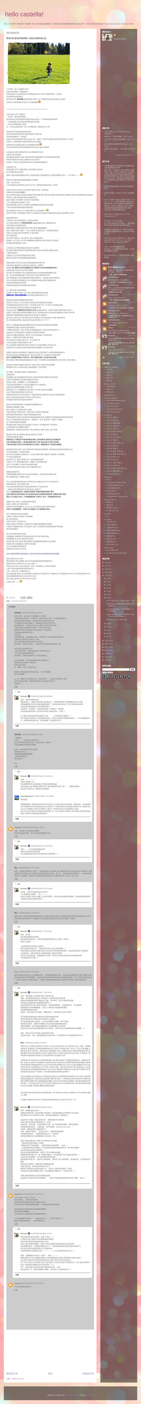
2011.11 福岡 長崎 (113, 443)
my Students (111, 550)
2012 (107, 644)
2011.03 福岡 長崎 (113, 431)
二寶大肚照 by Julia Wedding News (117, 132)
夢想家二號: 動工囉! (115, 292)
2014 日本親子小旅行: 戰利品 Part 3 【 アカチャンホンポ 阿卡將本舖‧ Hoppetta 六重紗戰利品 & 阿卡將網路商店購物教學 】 (119, 202)
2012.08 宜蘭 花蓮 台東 (115, 454)
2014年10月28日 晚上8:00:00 (41, 696)
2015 (107, 572)
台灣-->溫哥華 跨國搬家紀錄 (114, 247)
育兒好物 (109, 542)
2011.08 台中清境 (113, 437)
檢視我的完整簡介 (120, 39)
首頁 (50, 1373)
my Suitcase (110, 474)
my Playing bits (112, 488)
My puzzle (110, 491)
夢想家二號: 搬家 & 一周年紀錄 (115, 149)
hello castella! (24, 14)
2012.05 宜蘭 (111, 448)
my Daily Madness (113, 485)
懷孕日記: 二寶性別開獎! (113, 136)
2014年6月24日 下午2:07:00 (33, 1194)
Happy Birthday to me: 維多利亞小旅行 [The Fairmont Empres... (120, 615)
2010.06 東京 (111, 420)
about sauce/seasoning (114, 400)
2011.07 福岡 (111, 434)
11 (108, 582)
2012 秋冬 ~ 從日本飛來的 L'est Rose (121, 282)
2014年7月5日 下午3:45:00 (44, 796)
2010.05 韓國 (111, 417)
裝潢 (108, 505)
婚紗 (108, 381)
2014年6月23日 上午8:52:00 (28, 913)
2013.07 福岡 (111, 460)
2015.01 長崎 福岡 (113, 471)
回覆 (16, 687)
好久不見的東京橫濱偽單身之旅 (115, 144)
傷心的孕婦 (112, 325)
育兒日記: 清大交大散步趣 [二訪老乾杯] (121, 308)
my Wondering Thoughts (115, 496)
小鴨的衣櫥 (110, 528)
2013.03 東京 (111, 457)
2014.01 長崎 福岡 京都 (115, 468)
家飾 (108, 502)
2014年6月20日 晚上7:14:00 (32, 613)
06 (108, 598)
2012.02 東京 (111, 446)
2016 (107, 569)
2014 (107, 575)
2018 (107, 563)
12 (108, 578)
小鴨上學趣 (110, 525)
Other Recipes (111, 412)
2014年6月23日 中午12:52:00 (41, 846)
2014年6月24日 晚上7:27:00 (41, 1233)
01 (108, 636)
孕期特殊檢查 (111, 533)
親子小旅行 (110, 544)
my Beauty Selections (114, 482)
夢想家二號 (110, 508)
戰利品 (108, 392)
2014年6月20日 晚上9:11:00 (32, 734)
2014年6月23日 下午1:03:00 (41, 931)
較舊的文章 (88, 1373)
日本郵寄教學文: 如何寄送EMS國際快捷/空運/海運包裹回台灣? (119, 167)
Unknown (18, 827)
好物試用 (109, 536)
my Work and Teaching (114, 553)
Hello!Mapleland (27, 796)
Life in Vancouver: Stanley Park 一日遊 (120, 601)
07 (108, 594)
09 (108, 588)
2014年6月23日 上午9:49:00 (28, 972)
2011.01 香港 (111, 429)
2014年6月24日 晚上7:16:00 (41, 1107)
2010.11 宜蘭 (111, 426)
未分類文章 (108, 395)
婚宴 (108, 378)
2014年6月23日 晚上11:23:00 (35, 1043)
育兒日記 (109, 539)
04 (108, 627)
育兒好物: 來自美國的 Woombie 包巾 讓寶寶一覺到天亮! (121, 353)
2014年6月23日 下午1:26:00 (41, 992)
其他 (108, 372)
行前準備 (109, 386)
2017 (107, 566)
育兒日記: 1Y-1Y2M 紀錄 (113, 221)
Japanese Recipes (113, 409)
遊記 (108, 389)
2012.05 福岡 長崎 (113, 451)
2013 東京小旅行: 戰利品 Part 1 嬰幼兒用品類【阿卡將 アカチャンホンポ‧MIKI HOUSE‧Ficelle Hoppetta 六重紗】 (119, 240)
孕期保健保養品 (112, 530)
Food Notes (110, 406)
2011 (107, 647)
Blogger (90, 1395)
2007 (107, 660)
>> (134, 155)
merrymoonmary (72, 1395)
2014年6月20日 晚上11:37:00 (33, 827)
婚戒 (108, 375)
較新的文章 (12, 1373)
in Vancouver (111, 511)
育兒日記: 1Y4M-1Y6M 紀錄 (116, 619)
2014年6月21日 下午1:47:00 (28, 868)
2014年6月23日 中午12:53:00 (41, 889)
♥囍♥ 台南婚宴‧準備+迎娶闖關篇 (119, 300)
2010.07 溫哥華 (112, 423)
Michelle (24, 696)
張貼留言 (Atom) (18, 1379)
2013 (107, 641)
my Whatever (111, 494)
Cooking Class (111, 403)
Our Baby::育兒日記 (19, 601)
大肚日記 (109, 522)
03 (108, 630)
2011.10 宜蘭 (111, 440)
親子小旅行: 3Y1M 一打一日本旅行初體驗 (122, 333)
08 (108, 591)
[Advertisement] (50, 1351)
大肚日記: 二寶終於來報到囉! (115, 139)
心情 (108, 369)
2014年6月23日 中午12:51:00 (41, 776)
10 (108, 585)
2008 (107, 657)
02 (108, 633)
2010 (107, 650)
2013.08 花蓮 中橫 (113, 463)
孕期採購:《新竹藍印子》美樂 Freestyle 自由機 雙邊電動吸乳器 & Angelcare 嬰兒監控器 (119, 231)
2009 (107, 653)
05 (108, 624)
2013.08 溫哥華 (112, 465)
